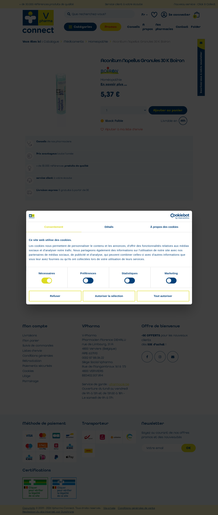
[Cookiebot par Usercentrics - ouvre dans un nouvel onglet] (173, 216)
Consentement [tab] (53, 226)
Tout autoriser (163, 295)
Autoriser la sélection (109, 295)
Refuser (55, 295)
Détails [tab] (109, 226)
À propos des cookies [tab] (164, 226)
